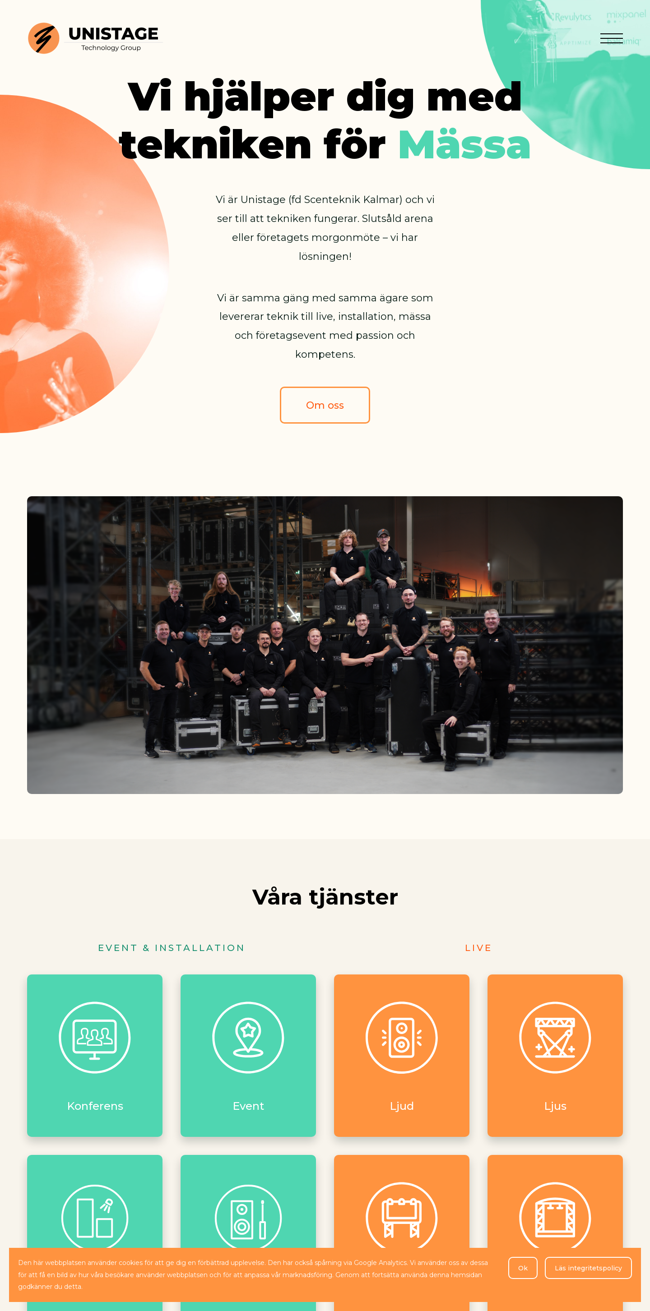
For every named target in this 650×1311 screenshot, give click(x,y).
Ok (523, 1268)
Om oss (325, 405)
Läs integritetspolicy (588, 1268)
